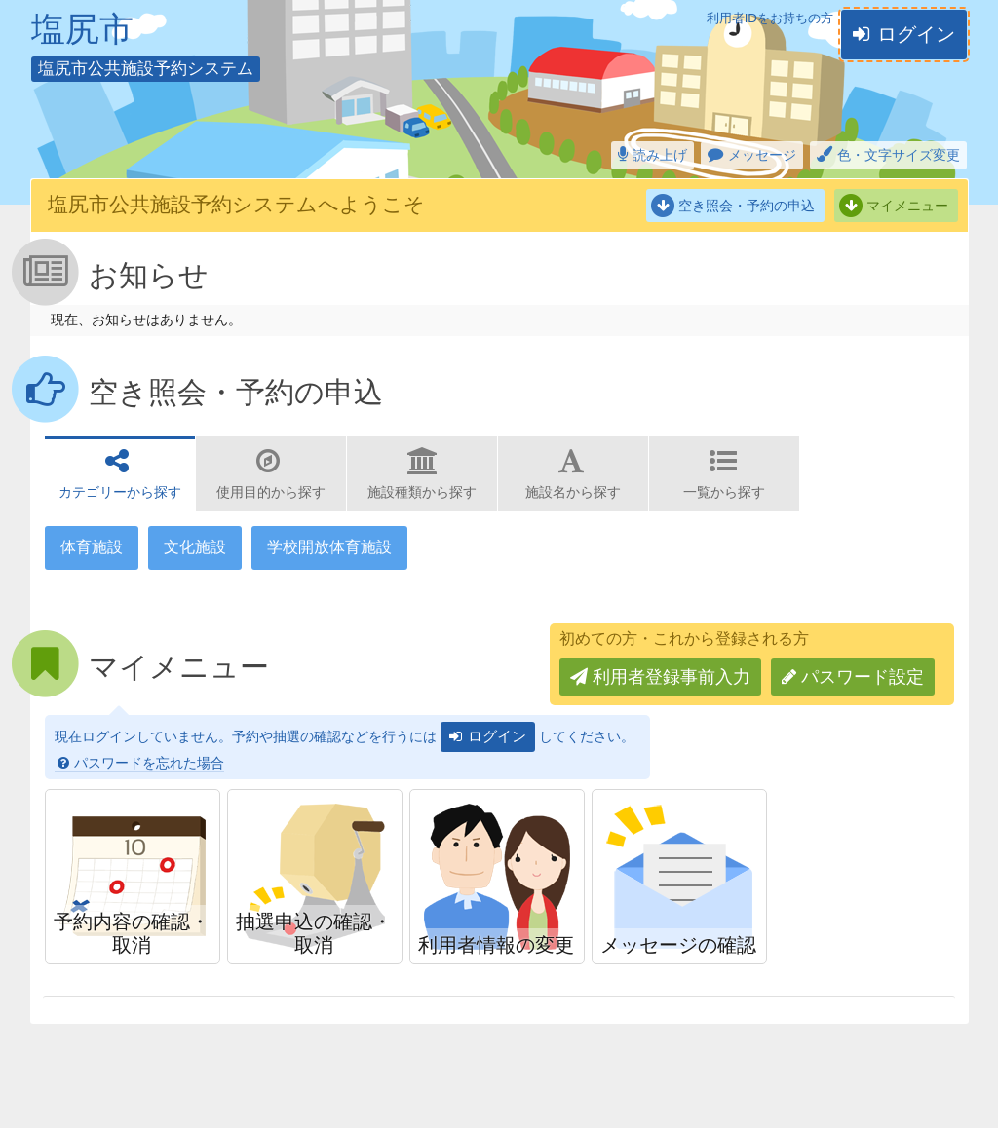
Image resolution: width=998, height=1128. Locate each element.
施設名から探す (573, 492)
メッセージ (762, 155)
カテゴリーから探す (119, 492)
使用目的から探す (271, 492)
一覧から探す (724, 492)
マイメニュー (907, 205)
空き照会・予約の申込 (746, 205)
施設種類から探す (422, 492)
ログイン (916, 34)
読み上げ (660, 155)
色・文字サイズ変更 (898, 155)
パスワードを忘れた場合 (149, 763)
